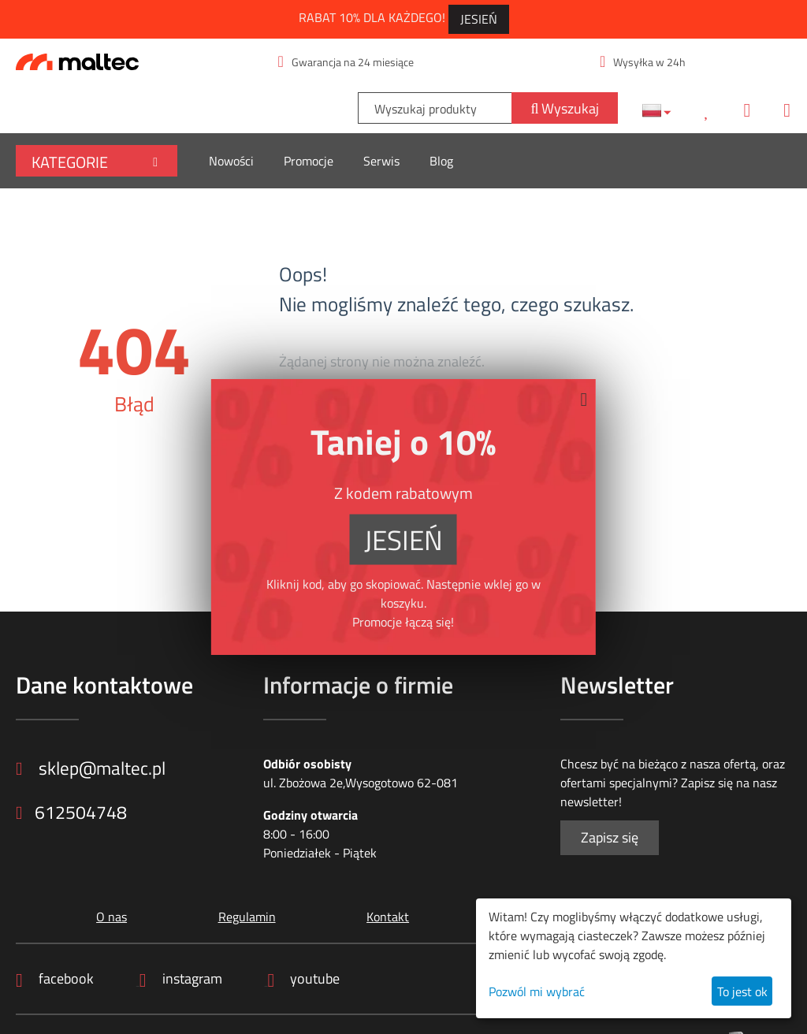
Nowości (231, 160)
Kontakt (387, 916)
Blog (441, 160)
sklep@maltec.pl (94, 768)
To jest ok (742, 991)
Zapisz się (609, 837)
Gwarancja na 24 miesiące (346, 62)
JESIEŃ (478, 18)
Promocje (308, 160)
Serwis (381, 160)
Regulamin (245, 916)
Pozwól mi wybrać (537, 991)
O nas (110, 916)
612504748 (72, 813)
